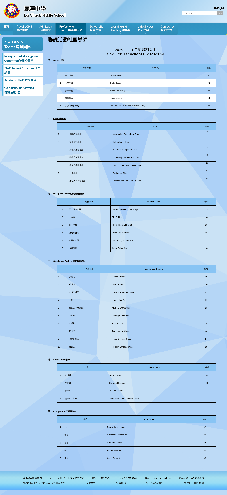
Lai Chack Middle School (44, 15)
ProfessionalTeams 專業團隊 (69, 29)
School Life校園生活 (96, 29)
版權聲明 (91, 482)
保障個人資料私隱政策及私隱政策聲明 (44, 482)
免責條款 (121, 482)
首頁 (6, 26)
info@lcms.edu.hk (162, 478)
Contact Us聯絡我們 (167, 28)
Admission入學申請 (45, 29)
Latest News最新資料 (145, 29)
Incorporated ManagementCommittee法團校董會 (22, 58)
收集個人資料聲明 (194, 482)
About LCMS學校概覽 (24, 29)
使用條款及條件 (155, 482)
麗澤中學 (35, 8)
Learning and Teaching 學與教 (120, 29)
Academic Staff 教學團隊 (20, 80)
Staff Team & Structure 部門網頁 (22, 70)
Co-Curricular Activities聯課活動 (19, 90)
